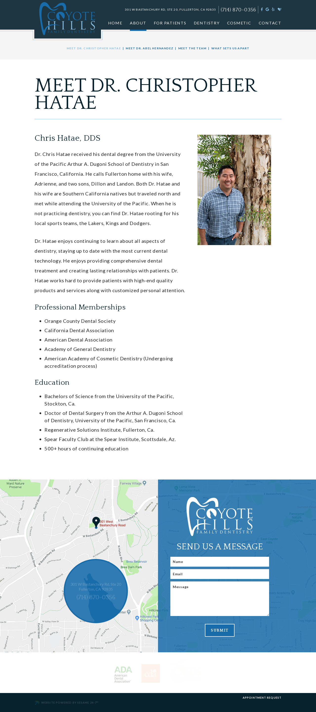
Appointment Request (262, 697)
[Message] (219, 598)
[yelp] (273, 9)
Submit (220, 630)
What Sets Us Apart (230, 48)
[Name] (219, 562)
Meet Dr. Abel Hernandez (149, 48)
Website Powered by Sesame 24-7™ (67, 702)
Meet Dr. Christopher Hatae (94, 48)
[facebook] (262, 9)
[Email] (219, 574)
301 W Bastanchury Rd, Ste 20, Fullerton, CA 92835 (170, 9)
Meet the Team (192, 48)
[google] (267, 9)
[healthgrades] (279, 9)
